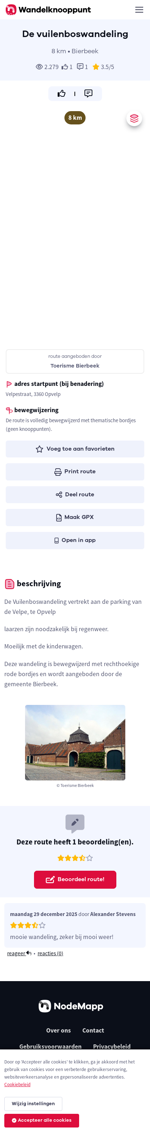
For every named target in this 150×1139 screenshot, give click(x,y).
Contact (93, 1030)
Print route (75, 471)
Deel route (75, 494)
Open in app (75, 540)
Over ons (58, 1030)
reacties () (50, 953)
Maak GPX (75, 517)
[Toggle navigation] (139, 9)
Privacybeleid (112, 1047)
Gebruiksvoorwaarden (50, 1047)
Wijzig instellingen (33, 1104)
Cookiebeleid (17, 1084)
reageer (19, 953)
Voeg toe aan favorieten (75, 449)
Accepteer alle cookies (42, 1120)
